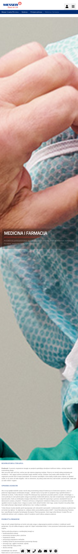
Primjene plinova (36, 12)
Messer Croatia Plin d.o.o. (10, 12)
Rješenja (25, 12)
